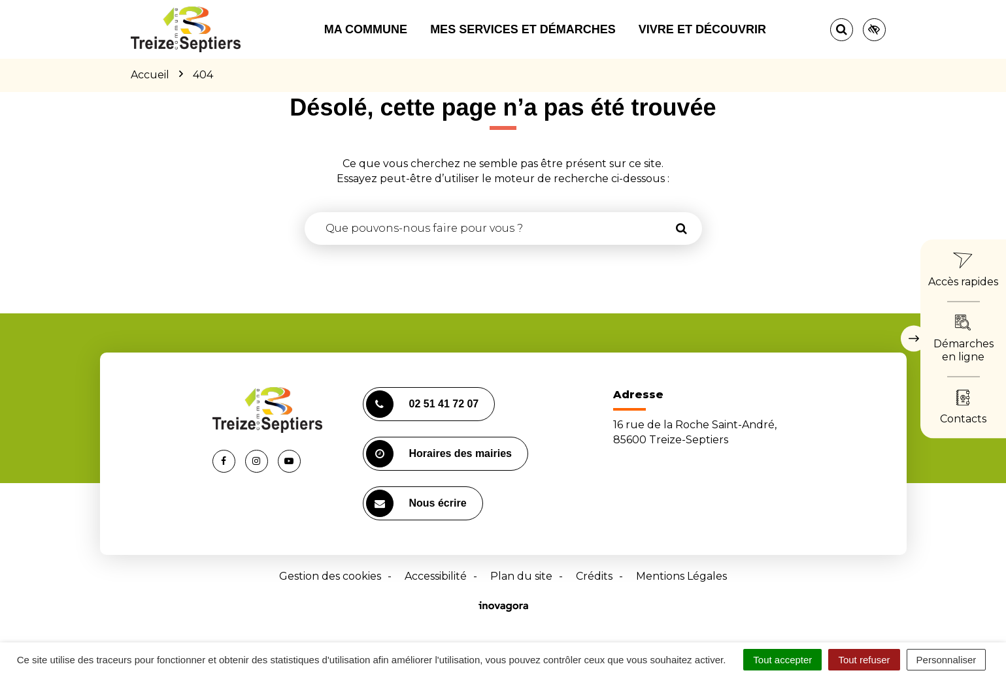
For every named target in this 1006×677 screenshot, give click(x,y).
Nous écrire (416, 503)
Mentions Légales (681, 576)
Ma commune (365, 29)
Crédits (594, 576)
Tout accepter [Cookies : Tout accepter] (782, 659)
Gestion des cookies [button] (330, 576)
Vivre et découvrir (702, 29)
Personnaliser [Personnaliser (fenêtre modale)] (946, 659)
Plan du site (521, 576)
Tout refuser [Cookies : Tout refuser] (864, 659)
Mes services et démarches (523, 29)
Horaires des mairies (439, 453)
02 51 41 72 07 (422, 404)
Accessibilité (436, 576)
